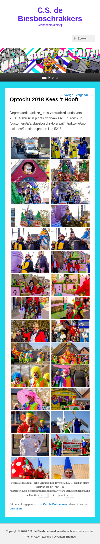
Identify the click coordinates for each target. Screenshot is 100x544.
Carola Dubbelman (55, 504)
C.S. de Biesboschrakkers (50, 14)
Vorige (67, 95)
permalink (16, 508)
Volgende (84, 95)
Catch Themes (66, 536)
